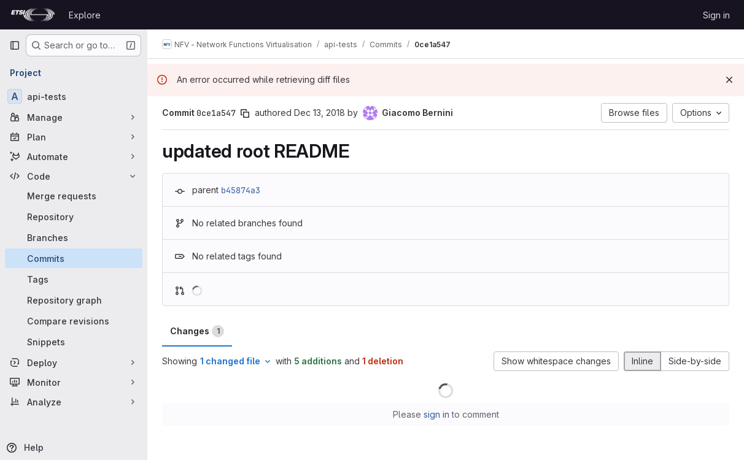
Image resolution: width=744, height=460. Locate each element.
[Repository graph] (73, 300)
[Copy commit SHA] (245, 113)
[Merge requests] (73, 195)
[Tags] (73, 279)
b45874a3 (240, 190)
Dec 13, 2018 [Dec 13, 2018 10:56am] (319, 112)
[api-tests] (73, 96)
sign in (436, 414)
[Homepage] (33, 15)
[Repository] (73, 216)
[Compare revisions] (73, 321)
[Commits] (73, 258)
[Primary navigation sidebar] (15, 45)
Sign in (716, 15)
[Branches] (73, 237)
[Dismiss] (729, 79)
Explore (85, 15)
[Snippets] (73, 341)
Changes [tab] (197, 331)
